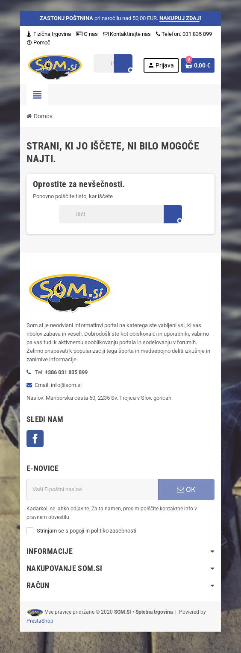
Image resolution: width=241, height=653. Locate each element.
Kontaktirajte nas (127, 34)
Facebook (35, 438)
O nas (87, 34)
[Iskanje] (113, 63)
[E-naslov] (92, 489)
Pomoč (38, 42)
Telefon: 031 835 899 (184, 34)
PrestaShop (39, 621)
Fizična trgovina (48, 34)
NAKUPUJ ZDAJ (179, 18)
